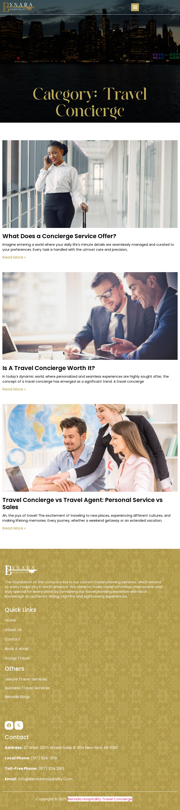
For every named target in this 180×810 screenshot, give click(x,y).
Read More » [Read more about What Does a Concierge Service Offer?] (14, 257)
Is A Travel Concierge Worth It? (48, 368)
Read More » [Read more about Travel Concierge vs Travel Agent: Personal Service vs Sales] (14, 528)
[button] (135, 7)
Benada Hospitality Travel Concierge (100, 798)
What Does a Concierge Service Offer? (59, 236)
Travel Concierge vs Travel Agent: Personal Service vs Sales (82, 503)
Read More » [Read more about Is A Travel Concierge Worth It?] (14, 389)
